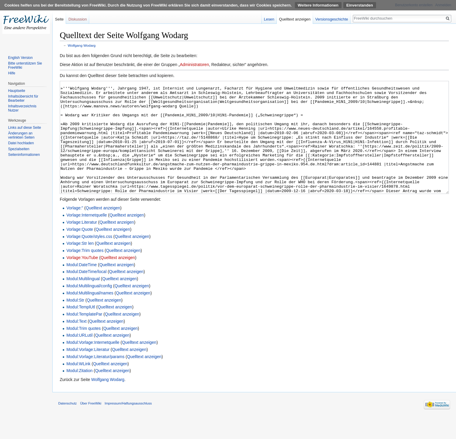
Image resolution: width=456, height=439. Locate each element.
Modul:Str (75, 322)
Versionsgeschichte (331, 19)
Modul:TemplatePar (84, 336)
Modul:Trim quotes (83, 350)
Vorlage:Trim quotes (84, 272)
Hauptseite (16, 91)
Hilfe (11, 73)
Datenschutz (67, 425)
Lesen (269, 19)
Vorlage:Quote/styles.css (89, 258)
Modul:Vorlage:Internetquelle (92, 364)
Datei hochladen (21, 143)
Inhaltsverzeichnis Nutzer (22, 108)
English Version (20, 58)
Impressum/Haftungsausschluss (128, 425)
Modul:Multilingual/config (89, 308)
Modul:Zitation (79, 393)
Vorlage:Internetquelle (86, 237)
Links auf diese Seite (24, 128)
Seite (59, 19)
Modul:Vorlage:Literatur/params (95, 379)
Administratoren (194, 64)
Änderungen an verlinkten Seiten (21, 135)
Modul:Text (76, 343)
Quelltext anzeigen (103, 230)
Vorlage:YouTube (82, 279)
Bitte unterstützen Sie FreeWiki (25, 65)
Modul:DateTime (81, 287)
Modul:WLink (78, 386)
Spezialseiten (18, 149)
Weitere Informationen (318, 5)
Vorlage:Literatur (81, 244)
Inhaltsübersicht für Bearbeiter (23, 98)
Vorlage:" (74, 230)
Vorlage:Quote (79, 251)
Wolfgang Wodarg (82, 45)
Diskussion (77, 19)
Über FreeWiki (90, 425)
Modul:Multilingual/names (89, 315)
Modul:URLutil (79, 357)
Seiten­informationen (24, 155)
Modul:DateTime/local (86, 293)
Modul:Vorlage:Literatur (87, 371)
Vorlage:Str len (80, 265)
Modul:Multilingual (83, 301)
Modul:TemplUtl (80, 329)
